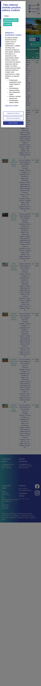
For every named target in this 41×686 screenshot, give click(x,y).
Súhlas (6, 16)
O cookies (7, 24)
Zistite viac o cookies (11, 105)
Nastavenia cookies (10, 20)
